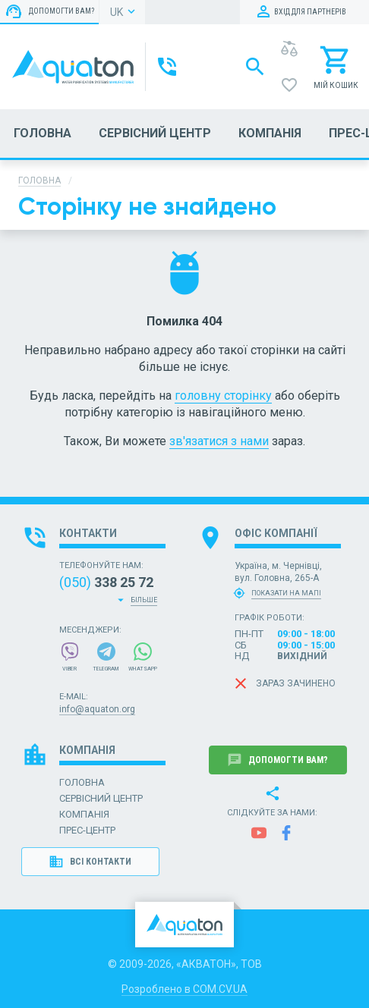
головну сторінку (223, 395)
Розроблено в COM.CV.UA (184, 989)
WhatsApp (142, 657)
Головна (39, 180)
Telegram (106, 657)
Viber (70, 657)
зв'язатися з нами (219, 441)
